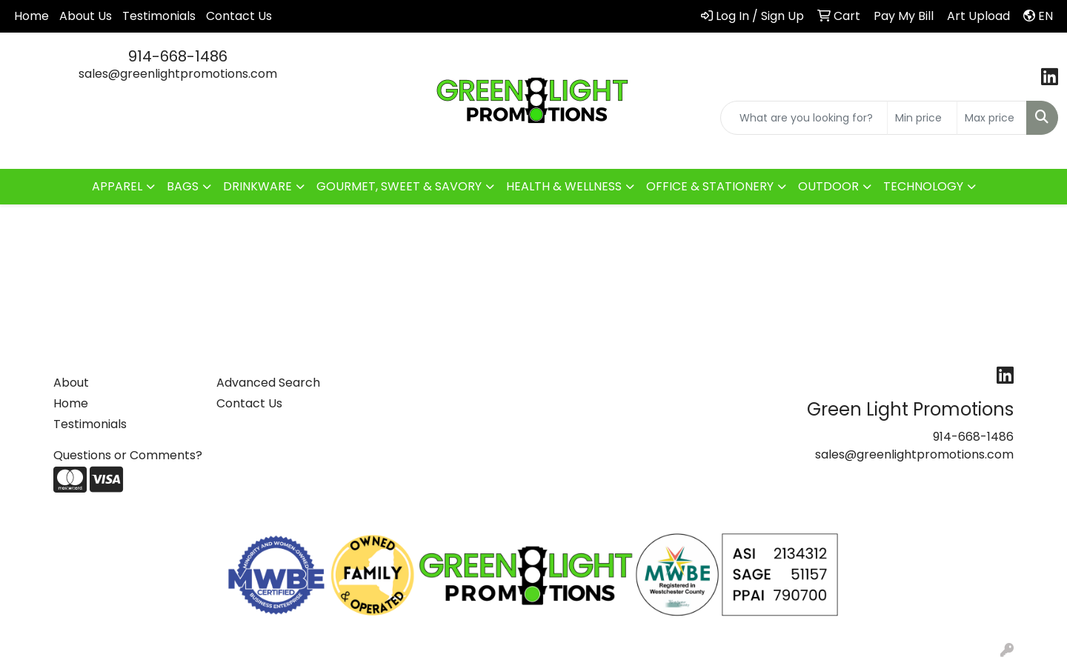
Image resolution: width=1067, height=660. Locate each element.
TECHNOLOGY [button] (923, 186)
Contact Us (239, 15)
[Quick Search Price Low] (922, 118)
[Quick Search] (804, 118)
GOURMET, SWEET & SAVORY (399, 186)
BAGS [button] (183, 186)
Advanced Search (268, 382)
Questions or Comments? (127, 455)
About (71, 382)
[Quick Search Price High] (992, 118)
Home (31, 15)
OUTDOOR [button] (828, 186)
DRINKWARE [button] (257, 186)
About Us (85, 15)
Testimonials (159, 15)
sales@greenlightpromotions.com (178, 73)
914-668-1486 (177, 56)
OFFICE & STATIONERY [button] (710, 186)
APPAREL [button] (117, 186)
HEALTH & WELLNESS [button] (564, 186)
